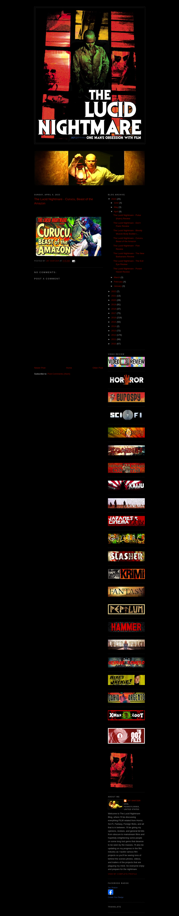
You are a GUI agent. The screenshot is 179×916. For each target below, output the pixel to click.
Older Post (98, 368)
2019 (114, 304)
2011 (114, 339)
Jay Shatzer (134, 801)
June (116, 203)
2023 (114, 199)
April (116, 211)
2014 (114, 326)
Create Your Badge (116, 897)
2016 (114, 317)
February (118, 281)
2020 (114, 300)
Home (69, 368)
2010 (114, 343)
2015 (114, 322)
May (116, 207)
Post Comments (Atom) (59, 374)
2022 (114, 291)
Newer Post (39, 368)
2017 (114, 313)
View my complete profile (122, 874)
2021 (114, 296)
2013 (114, 330)
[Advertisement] (73, 359)
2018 (114, 309)
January (118, 286)
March (117, 277)
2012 (114, 335)
